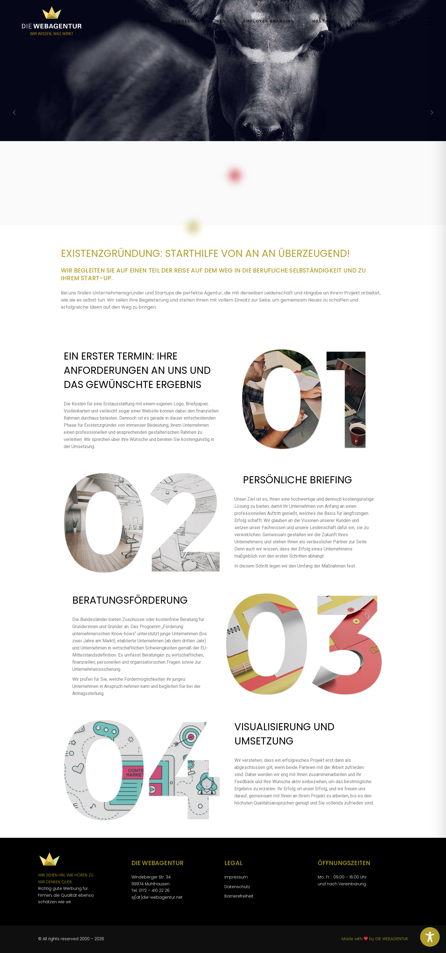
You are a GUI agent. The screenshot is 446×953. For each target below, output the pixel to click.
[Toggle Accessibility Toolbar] (430, 937)
